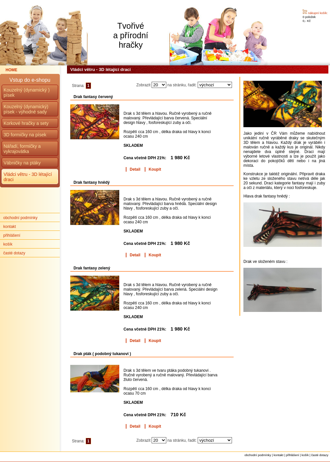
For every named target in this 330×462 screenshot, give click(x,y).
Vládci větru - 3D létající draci (100, 69)
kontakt (9, 226)
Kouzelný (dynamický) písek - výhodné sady (26, 109)
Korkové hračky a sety (26, 123)
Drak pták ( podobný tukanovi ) (102, 353)
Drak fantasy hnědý (92, 182)
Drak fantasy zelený (92, 268)
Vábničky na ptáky (22, 162)
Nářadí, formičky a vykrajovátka (22, 149)
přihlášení (11, 235)
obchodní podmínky (20, 217)
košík (7, 244)
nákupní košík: (318, 13)
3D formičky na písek (25, 134)
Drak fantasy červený (93, 96)
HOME (11, 70)
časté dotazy (14, 253)
